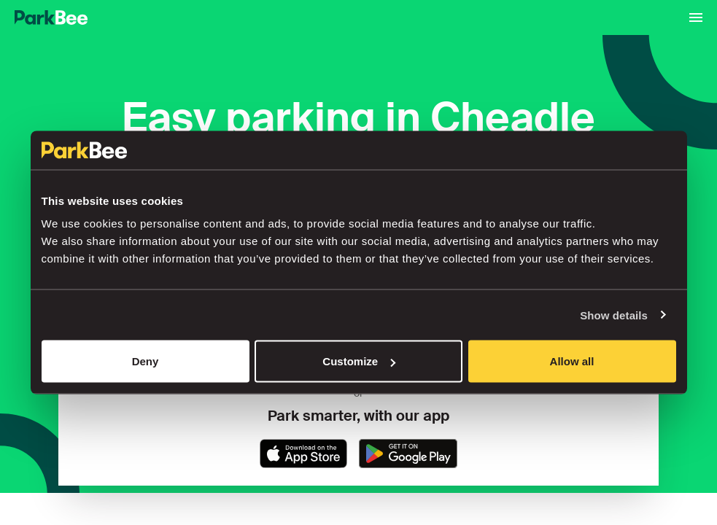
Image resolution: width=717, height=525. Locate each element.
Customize (358, 361)
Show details (614, 314)
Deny (145, 361)
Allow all (572, 361)
